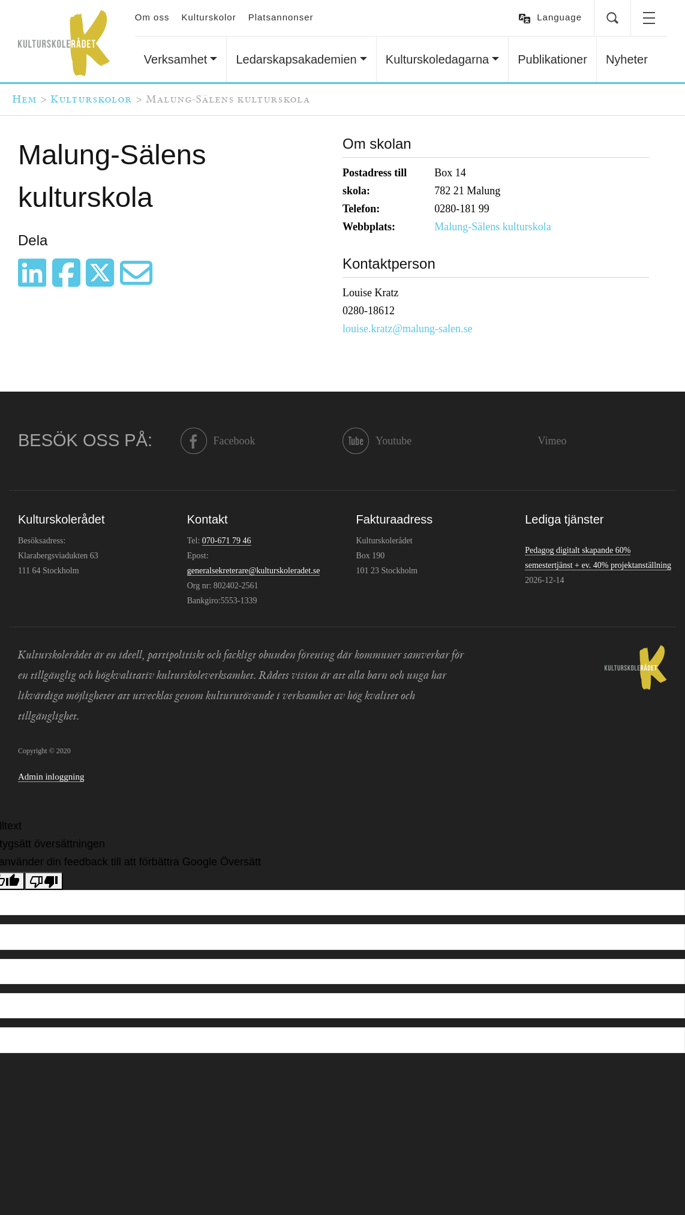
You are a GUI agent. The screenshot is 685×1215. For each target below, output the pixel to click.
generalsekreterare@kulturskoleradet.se (253, 570)
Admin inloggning (51, 776)
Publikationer (552, 59)
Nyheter (627, 59)
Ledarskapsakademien (296, 59)
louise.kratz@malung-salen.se (407, 329)
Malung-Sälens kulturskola (492, 227)
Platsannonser (281, 17)
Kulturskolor (208, 17)
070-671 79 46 (226, 540)
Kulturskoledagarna (437, 59)
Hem (24, 99)
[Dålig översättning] (44, 881)
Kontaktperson (388, 263)
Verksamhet (176, 59)
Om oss (152, 17)
